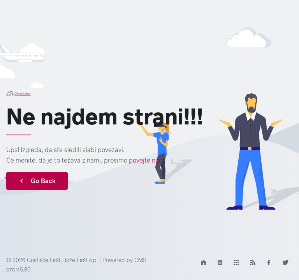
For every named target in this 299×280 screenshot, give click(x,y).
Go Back (37, 181)
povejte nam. (147, 160)
